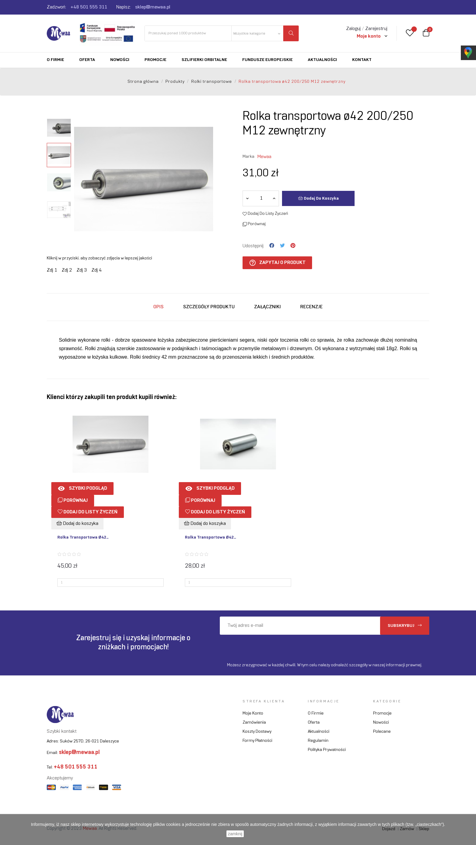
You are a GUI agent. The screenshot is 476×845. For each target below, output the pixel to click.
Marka (248, 157)
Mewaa (264, 156)
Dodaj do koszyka (318, 198)
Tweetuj (282, 245)
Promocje (382, 713)
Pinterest (293, 245)
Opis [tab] (158, 307)
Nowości (381, 723)
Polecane (382, 732)
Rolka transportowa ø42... (83, 537)
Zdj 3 (81, 270)
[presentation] (270, 646)
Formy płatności (257, 741)
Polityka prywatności (327, 750)
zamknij (235, 833)
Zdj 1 (52, 270)
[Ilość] (261, 198)
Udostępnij (271, 245)
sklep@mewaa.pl (152, 7)
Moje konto (253, 713)
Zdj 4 (96, 270)
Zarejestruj (376, 28)
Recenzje (311, 307)
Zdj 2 (67, 270)
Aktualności (318, 732)
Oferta (314, 723)
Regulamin (318, 741)
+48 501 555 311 (88, 7)
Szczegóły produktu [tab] (209, 307)
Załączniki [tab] (267, 307)
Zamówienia (254, 723)
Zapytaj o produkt (277, 262)
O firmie (316, 713)
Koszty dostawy (257, 732)
